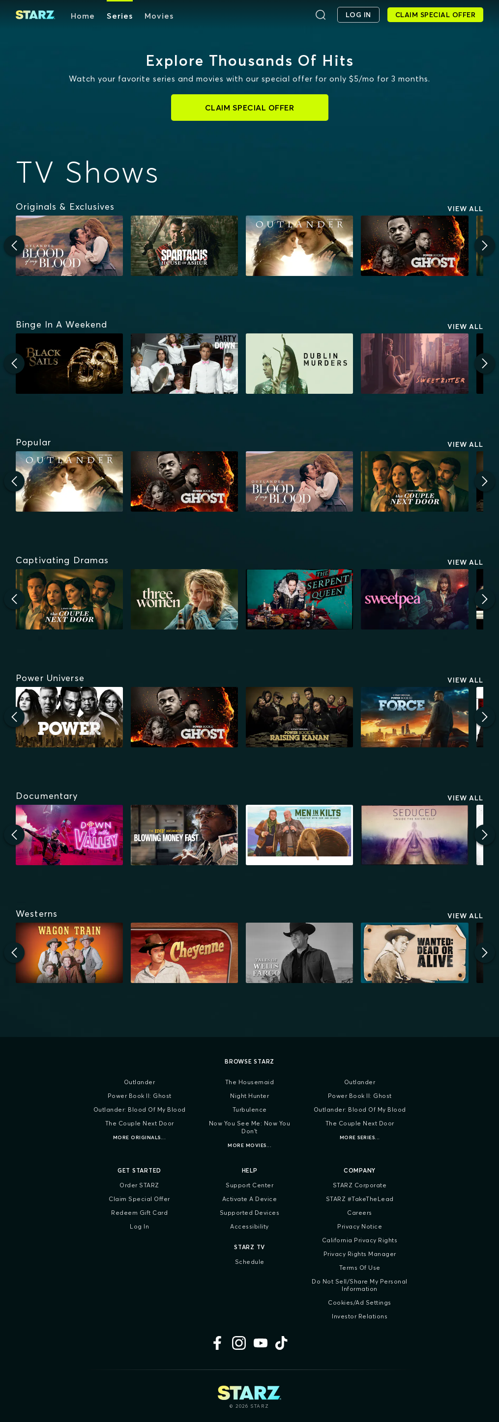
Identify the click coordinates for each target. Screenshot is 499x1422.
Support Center (249, 1185)
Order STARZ (139, 1185)
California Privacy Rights (360, 1240)
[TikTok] (282, 1343)
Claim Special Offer (139, 1199)
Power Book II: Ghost (140, 1095)
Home (83, 16)
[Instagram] (239, 1343)
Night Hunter (249, 1095)
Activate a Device (249, 1199)
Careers (359, 1212)
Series (120, 16)
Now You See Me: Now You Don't (250, 1127)
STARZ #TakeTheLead (360, 1199)
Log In (139, 1226)
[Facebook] (217, 1343)
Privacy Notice (359, 1226)
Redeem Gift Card (139, 1212)
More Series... (360, 1137)
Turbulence (250, 1109)
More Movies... (249, 1145)
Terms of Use (360, 1267)
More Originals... (139, 1137)
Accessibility (249, 1226)
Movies (159, 16)
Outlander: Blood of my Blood (139, 1109)
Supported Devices (250, 1212)
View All (465, 208)
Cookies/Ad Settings (359, 1302)
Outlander (139, 1082)
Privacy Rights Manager (359, 1254)
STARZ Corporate (360, 1185)
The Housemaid (249, 1082)
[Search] (320, 15)
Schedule (249, 1261)
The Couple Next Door (139, 1123)
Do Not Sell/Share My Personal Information (360, 1285)
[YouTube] (260, 1343)
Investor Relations (359, 1316)
